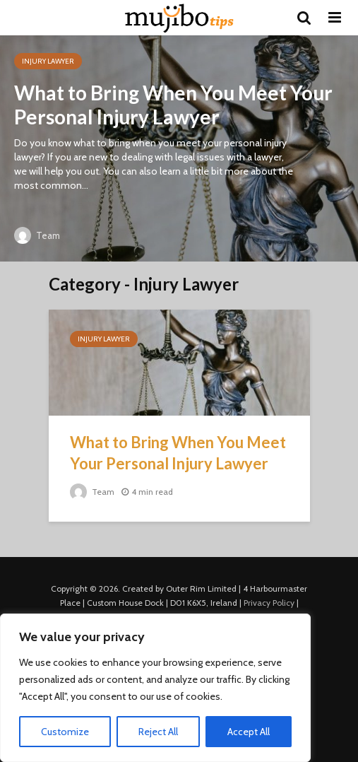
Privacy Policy (269, 602)
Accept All (248, 731)
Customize (65, 731)
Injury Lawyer (48, 61)
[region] (155, 688)
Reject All (158, 731)
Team (37, 235)
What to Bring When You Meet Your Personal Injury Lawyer (173, 105)
